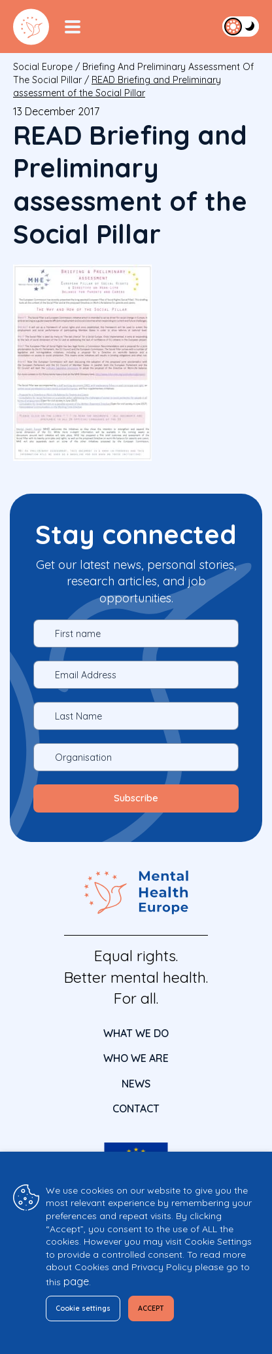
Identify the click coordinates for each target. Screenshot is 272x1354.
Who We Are (136, 1058)
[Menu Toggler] (72, 27)
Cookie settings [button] (83, 1308)
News (136, 1083)
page (76, 1281)
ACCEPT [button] (151, 1308)
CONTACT (136, 1108)
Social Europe (43, 67)
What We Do (136, 1033)
